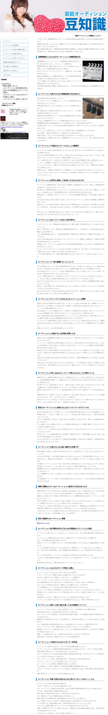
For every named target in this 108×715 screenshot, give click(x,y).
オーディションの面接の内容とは (12, 53)
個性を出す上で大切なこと (10, 70)
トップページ (7, 41)
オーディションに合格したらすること (14, 58)
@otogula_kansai (16, 132)
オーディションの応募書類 (10, 45)
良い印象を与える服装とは (10, 66)
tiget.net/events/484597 (5, 126)
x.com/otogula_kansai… (17, 126)
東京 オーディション (43, 523)
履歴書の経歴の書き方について (12, 62)
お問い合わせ (7, 75)
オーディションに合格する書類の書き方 (14, 49)
